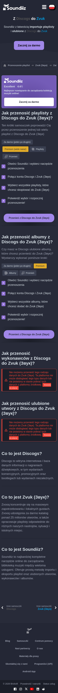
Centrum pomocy (44, 641)
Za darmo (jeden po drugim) (17, 142)
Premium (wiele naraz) (15, 149)
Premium (40, 266)
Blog (7, 641)
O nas (40, 648)
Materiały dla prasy (29, 656)
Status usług (49, 684)
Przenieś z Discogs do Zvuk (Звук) (29, 218)
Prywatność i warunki (30, 684)
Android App (28, 671)
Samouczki (22, 641)
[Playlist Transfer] (14, 7)
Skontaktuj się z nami (17, 664)
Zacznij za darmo (29, 45)
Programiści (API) (43, 664)
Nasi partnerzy (22, 648)
